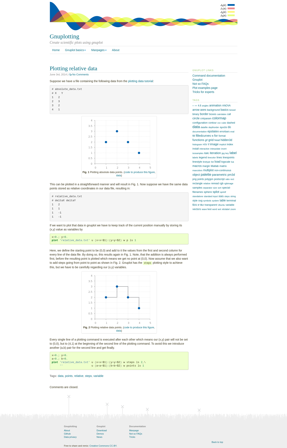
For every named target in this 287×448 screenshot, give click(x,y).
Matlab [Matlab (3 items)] (215, 166)
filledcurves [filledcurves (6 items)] (203, 135)
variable (98, 376)
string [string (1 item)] (233, 196)
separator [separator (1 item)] (207, 188)
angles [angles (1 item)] (205, 105)
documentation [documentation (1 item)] (200, 131)
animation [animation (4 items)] (215, 105)
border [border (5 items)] (204, 114)
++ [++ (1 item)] (196, 105)
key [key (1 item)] (227, 153)
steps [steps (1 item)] (226, 196)
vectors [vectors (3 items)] (197, 209)
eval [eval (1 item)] (232, 131)
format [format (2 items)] (222, 135)
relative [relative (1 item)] (206, 183)
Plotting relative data (73, 68)
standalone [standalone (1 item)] (198, 196)
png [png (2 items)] (195, 179)
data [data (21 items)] (196, 127)
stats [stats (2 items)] (221, 196)
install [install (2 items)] (196, 148)
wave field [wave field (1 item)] (206, 209)
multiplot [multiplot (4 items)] (208, 170)
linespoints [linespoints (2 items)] (228, 157)
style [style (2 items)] (195, 200)
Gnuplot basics (75, 50)
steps (88, 376)
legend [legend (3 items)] (203, 157)
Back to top (217, 442)
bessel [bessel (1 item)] (232, 110)
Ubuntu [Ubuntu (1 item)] (221, 205)
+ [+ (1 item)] (193, 105)
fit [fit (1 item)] (212, 136)
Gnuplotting (64, 36)
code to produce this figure (139, 172)
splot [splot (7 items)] (216, 191)
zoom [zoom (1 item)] (233, 209)
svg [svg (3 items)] (200, 200)
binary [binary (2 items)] (196, 114)
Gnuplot (198, 79)
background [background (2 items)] (213, 109)
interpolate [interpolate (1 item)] (215, 148)
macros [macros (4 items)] (197, 166)
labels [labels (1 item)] (195, 157)
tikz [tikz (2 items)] (202, 204)
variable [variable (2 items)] (230, 204)
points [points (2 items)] (200, 179)
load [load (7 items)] (218, 161)
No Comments (79, 74)
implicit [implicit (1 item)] (222, 144)
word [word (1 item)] (214, 209)
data (118, 175)
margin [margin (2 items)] (206, 166)
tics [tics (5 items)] (195, 204)
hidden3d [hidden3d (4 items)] (226, 140)
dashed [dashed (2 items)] (231, 122)
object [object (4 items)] (196, 174)
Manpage (134, 430)
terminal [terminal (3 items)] (231, 200)
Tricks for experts (203, 92)
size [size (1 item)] (215, 188)
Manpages (98, 50)
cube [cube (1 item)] (224, 123)
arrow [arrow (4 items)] (196, 109)
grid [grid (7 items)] (210, 140)
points (69, 376)
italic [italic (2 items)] (206, 153)
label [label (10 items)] (233, 153)
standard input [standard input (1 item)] (211, 196)
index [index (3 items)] (230, 144)
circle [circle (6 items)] (196, 118)
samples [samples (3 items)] (197, 187)
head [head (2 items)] (217, 140)
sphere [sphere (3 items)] (208, 191)
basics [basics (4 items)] (225, 109)
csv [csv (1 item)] (219, 123)
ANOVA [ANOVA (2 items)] (226, 105)
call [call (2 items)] (229, 114)
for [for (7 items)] (216, 135)
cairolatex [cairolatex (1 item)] (221, 114)
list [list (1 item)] (212, 162)
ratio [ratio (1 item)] (227, 179)
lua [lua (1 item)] (232, 162)
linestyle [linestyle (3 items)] (197, 161)
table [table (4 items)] (223, 200)
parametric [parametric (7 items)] (219, 174)
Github (67, 433)
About (116, 50)
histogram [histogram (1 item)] (197, 144)
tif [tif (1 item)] (198, 205)
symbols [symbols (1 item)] (207, 200)
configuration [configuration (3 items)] (200, 122)
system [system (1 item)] (215, 200)
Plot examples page (205, 87)
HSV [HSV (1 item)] (205, 144)
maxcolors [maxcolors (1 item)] (198, 170)
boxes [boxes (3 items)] (212, 114)
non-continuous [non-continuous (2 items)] (222, 170)
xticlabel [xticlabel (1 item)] (226, 209)
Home (56, 50)
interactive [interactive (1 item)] (204, 148)
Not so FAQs (201, 83)
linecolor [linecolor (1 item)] (212, 157)
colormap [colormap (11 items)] (219, 118)
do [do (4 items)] (229, 127)
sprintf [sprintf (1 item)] (223, 192)
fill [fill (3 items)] (194, 135)
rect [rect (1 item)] (232, 179)
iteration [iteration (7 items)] (215, 153)
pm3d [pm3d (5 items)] (231, 174)
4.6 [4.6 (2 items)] (199, 105)
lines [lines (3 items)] (219, 157)
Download (102, 430)
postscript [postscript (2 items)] (219, 179)
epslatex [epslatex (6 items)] (213, 131)
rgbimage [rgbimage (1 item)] (228, 183)
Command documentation (209, 75)
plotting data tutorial (140, 81)
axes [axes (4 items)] (203, 109)
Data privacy (70, 437)
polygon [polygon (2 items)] (209, 179)
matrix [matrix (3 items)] (223, 166)
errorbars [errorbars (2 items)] (225, 131)
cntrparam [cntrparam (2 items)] (205, 118)
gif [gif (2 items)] (206, 140)
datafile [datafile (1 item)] (204, 127)
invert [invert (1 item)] (223, 148)
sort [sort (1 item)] (219, 188)
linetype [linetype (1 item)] (206, 162)
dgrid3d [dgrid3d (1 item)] (223, 127)
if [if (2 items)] (208, 144)
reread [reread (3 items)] (215, 183)
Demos (100, 433)
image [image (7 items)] (214, 144)
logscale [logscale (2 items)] (225, 161)
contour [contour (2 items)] (212, 122)
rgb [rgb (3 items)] (222, 183)
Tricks (132, 437)
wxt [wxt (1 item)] (219, 209)
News (99, 437)
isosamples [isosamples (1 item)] (198, 153)
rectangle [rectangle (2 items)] (198, 183)
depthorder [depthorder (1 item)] (213, 127)
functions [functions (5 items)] (198, 140)
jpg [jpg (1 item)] (223, 153)
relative (78, 376)
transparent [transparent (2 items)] (211, 204)
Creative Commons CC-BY (102, 446)
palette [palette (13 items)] (206, 174)
